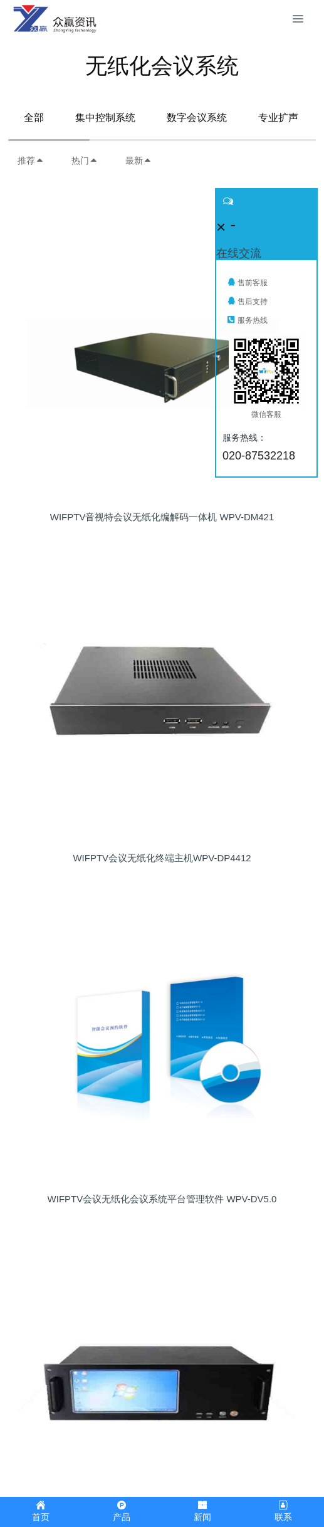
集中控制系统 (105, 117)
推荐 (31, 160)
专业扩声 (278, 117)
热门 (84, 160)
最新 (138, 160)
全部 (34, 117)
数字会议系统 (197, 117)
